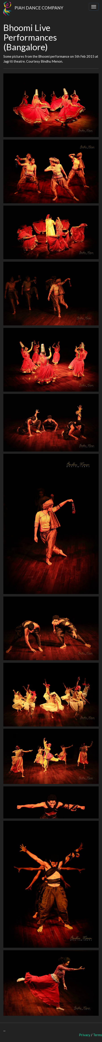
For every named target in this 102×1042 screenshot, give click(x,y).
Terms (97, 1035)
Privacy (84, 1035)
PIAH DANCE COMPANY (31, 6)
